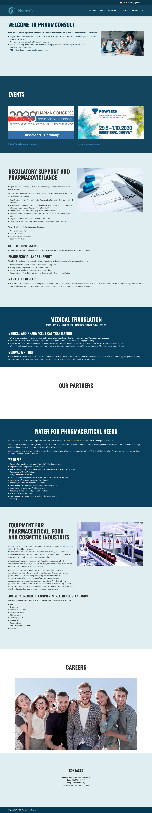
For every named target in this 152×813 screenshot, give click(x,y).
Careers (125, 11)
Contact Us (13, 3)
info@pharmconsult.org (27, 3)
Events (102, 11)
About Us (92, 11)
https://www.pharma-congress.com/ (23, 144)
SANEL (11, 444)
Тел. (133, 3)
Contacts (134, 11)
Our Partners (113, 11)
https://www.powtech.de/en (89, 144)
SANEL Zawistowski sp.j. (75, 441)
